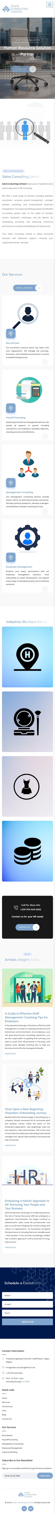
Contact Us (24, 927)
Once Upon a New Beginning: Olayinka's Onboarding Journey (26, 1111)
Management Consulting (19, 492)
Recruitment (12, 343)
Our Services (11, 69)
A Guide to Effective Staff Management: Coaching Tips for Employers (26, 1017)
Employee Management (19, 566)
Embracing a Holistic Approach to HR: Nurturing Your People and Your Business (27, 1204)
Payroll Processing (15, 417)
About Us (6, 1402)
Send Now (27, 1321)
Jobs (4, 1410)
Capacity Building (9, 1452)
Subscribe (45, 1475)
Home (4, 1398)
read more (10, 1053)
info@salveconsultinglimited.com (20, 1367)
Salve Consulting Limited (22, 1503)
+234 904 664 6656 (30, 909)
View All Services (24, 288)
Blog (4, 1415)
